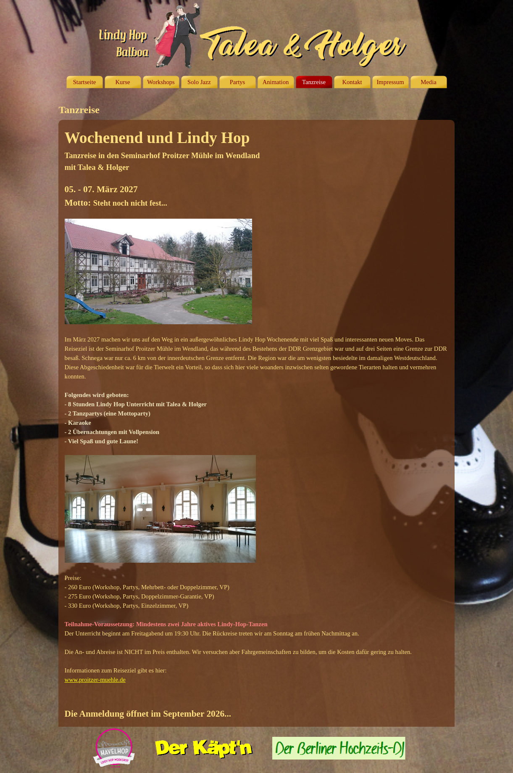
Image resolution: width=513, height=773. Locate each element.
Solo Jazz (199, 82)
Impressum (390, 82)
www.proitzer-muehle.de (95, 679)
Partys (237, 82)
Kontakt (352, 82)
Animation (276, 82)
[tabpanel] (257, 423)
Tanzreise (314, 82)
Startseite (84, 82)
